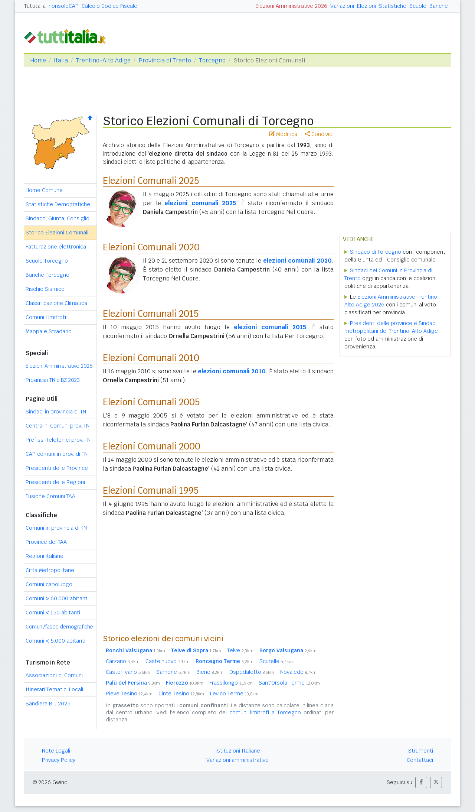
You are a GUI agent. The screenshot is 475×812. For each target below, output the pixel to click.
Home (38, 60)
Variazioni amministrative (237, 760)
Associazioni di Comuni (54, 675)
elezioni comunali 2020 (297, 260)
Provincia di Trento (164, 60)
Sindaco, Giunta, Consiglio (57, 218)
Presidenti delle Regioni (55, 482)
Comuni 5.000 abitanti (55, 640)
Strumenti (420, 750)
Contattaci (420, 760)
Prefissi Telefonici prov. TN (58, 439)
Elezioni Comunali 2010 (151, 358)
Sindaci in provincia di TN (56, 411)
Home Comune (44, 190)
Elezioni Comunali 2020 (151, 247)
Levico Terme (234, 693)
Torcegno (212, 60)
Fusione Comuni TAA (50, 496)
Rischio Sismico (45, 289)
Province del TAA (46, 542)
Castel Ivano (128, 672)
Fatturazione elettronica (56, 246)
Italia (61, 60)
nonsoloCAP (64, 6)
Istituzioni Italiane (237, 750)
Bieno (209, 672)
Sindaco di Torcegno (375, 252)
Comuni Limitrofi (46, 317)
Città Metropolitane (50, 570)
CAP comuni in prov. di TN (57, 454)
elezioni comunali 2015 (270, 327)
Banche (438, 6)
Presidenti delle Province (57, 468)
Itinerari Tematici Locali (54, 689)
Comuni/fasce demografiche (59, 626)
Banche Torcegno (47, 275)
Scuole (417, 6)
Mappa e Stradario (49, 331)
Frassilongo (231, 682)
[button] (421, 782)
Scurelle (276, 661)
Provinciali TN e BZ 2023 (52, 380)
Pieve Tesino (129, 693)
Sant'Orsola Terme (289, 682)
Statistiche (392, 6)
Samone (173, 672)
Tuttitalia (35, 6)
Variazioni (342, 6)
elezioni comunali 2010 (232, 371)
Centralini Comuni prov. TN (57, 425)
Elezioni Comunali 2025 (151, 180)
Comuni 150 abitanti (53, 612)
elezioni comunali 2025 (200, 203)
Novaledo (298, 672)
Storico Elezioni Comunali (57, 232)
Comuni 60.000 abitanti (57, 598)
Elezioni (366, 6)
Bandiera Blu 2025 (48, 703)
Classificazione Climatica (56, 303)
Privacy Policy (58, 760)
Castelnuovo (167, 661)
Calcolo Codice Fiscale (109, 6)
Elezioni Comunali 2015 (151, 313)
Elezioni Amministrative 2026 (291, 6)
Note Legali (56, 750)
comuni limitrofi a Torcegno (265, 712)
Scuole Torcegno (47, 260)
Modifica (283, 134)
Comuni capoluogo (49, 584)
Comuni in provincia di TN (56, 527)
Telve (240, 650)
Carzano (123, 661)
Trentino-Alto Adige (103, 60)
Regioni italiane (44, 556)
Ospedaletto (251, 672)
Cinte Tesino (181, 693)
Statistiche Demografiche (58, 204)
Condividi (319, 134)
